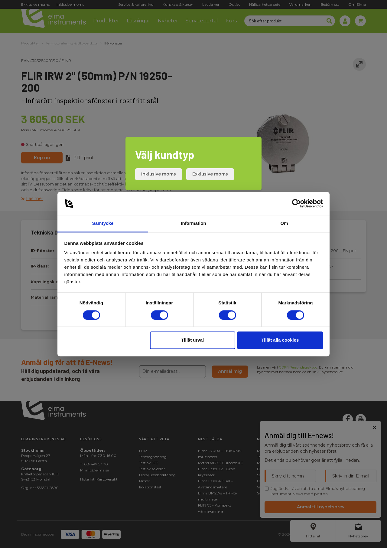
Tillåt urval (192, 340)
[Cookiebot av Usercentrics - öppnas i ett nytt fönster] (296, 203)
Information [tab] (193, 223)
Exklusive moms (210, 174)
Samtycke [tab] (103, 223)
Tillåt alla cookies (280, 340)
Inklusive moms (158, 174)
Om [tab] (284, 223)
